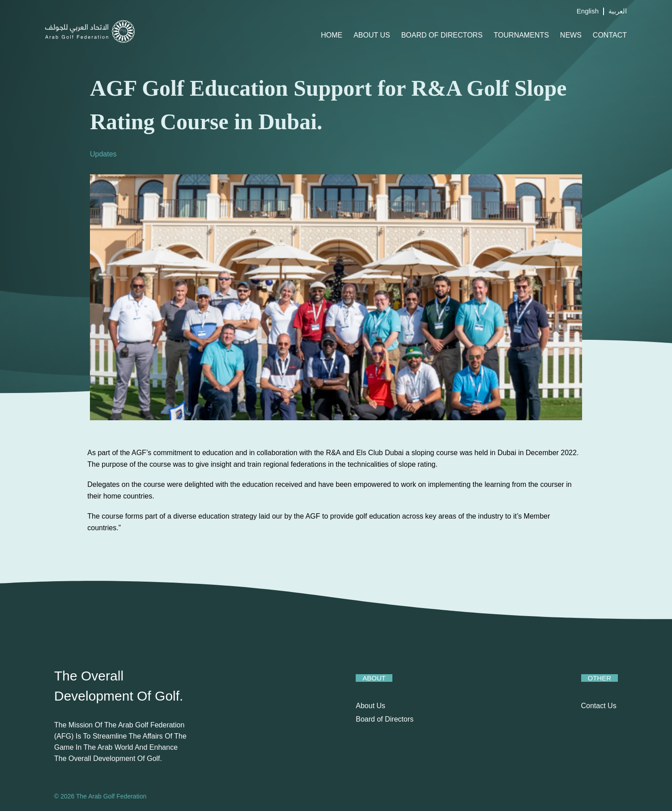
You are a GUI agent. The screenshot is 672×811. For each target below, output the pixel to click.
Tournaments (521, 35)
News (571, 35)
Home (331, 35)
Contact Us (599, 706)
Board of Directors (442, 35)
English (588, 11)
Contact (610, 35)
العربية (617, 11)
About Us (371, 35)
